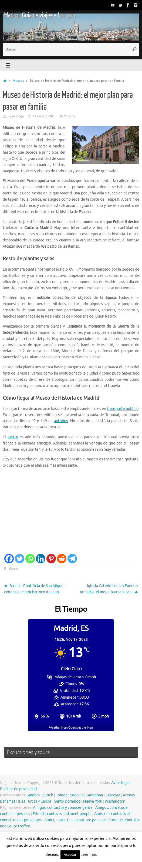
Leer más (88, 854)
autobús (61, 421)
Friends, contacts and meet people (62, 814)
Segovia (76, 795)
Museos (18, 81)
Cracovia (113, 795)
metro (13, 437)
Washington (115, 801)
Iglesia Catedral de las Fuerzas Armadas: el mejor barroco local (109, 589)
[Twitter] (19, 558)
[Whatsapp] (30, 558)
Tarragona (94, 795)
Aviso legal (120, 782)
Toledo (61, 795)
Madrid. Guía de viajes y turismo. (40, 15)
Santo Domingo (67, 801)
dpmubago (16, 116)
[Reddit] (61, 558)
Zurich (47, 795)
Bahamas (7, 801)
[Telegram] (72, 558)
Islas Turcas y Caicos (35, 801)
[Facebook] (9, 558)
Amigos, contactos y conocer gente (63, 807)
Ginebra (33, 795)
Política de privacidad (18, 789)
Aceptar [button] (70, 854)
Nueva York (92, 801)
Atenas (129, 795)
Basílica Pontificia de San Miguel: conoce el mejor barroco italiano (34, 589)
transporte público (122, 408)
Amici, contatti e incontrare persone (75, 820)
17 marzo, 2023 (44, 116)
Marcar (13, 569)
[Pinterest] (51, 558)
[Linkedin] (40, 558)
